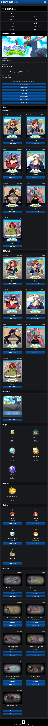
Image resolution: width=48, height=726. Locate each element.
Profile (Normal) (24, 99)
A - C (12, 13)
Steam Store (24, 87)
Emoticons (5, 505)
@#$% (12, 30)
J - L (35, 16)
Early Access (10, 72)
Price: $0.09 (35, 143)
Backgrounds (6, 568)
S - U (12, 23)
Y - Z (12, 26)
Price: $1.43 (12, 318)
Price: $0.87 (12, 284)
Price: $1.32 (35, 352)
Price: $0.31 (12, 420)
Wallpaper (19, 115)
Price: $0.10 (35, 177)
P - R (35, 20)
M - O (12, 20)
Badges (5, 425)
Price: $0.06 (12, 523)
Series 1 (5, 107)
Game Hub (24, 90)
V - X (35, 23)
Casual (4, 72)
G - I (12, 16)
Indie (16, 72)
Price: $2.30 (12, 387)
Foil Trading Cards (7, 251)
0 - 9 (35, 26)
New (35, 30)
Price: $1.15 (12, 352)
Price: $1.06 (35, 284)
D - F (35, 13)
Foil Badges (6, 483)
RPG (20, 72)
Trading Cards (6, 110)
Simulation (25, 72)
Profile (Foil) (24, 102)
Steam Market (24, 96)
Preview (12, 593)
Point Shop (24, 93)
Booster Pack (6, 392)
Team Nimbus (6, 60)
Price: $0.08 (12, 143)
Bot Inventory (24, 84)
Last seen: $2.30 (35, 318)
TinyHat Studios (7, 66)
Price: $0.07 (12, 655)
